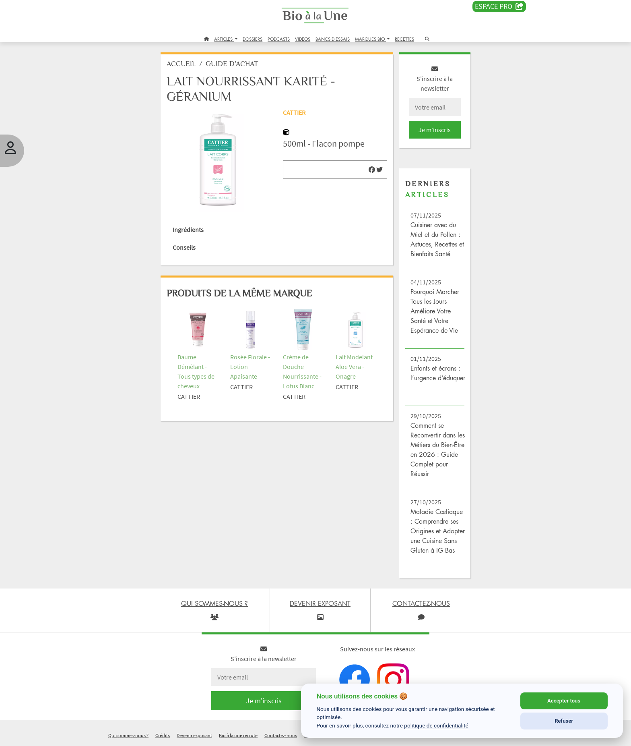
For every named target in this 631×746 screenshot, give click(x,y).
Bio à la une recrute (238, 735)
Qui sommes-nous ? (128, 735)
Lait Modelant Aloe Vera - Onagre (354, 366)
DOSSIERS (252, 39)
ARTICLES (224, 39)
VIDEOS (302, 39)
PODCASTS (279, 39)
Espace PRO (499, 6)
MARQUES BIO (370, 39)
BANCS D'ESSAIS (333, 39)
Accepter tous (563, 701)
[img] (372, 169)
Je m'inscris (435, 130)
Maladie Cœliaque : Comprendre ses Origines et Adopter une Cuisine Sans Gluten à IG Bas (437, 531)
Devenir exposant (194, 735)
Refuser (564, 721)
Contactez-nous (280, 735)
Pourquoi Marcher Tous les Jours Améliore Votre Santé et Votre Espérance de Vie (434, 311)
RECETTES (404, 39)
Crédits (162, 735)
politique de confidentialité (436, 725)
